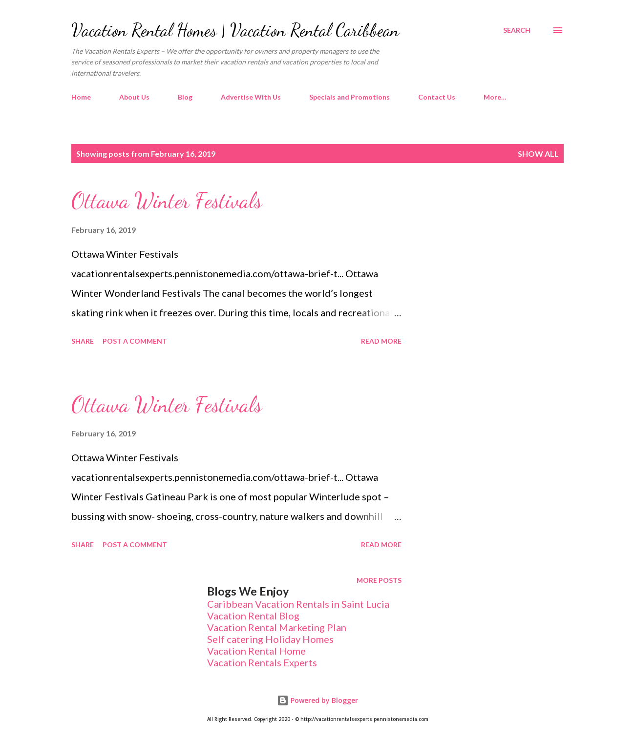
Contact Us (436, 97)
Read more (381, 341)
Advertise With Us (251, 97)
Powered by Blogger (317, 700)
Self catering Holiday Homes (270, 639)
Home (81, 97)
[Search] (516, 30)
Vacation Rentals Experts (262, 662)
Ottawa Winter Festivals (166, 200)
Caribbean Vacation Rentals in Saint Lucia (298, 604)
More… (495, 97)
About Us (134, 97)
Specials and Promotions (349, 97)
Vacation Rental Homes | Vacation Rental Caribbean (235, 30)
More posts (379, 580)
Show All (538, 153)
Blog (185, 97)
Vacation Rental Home (256, 651)
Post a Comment (135, 341)
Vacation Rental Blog (253, 615)
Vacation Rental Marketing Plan (276, 627)
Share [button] (82, 341)
